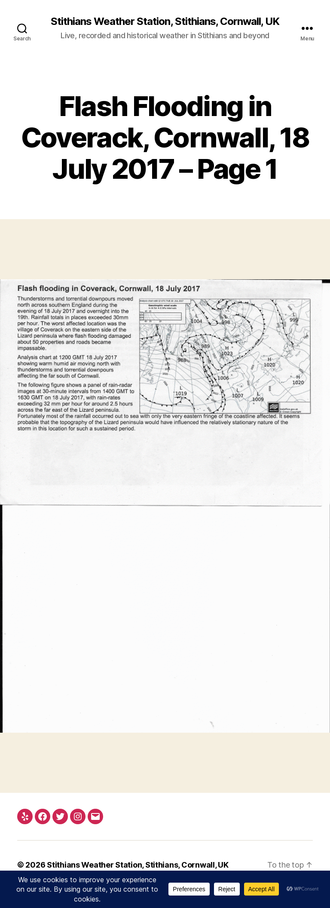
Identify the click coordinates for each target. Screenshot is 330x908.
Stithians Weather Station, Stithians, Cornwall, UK (165, 21)
